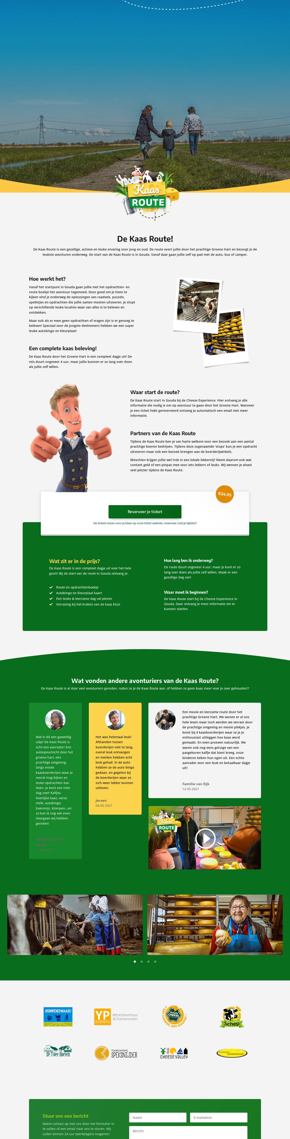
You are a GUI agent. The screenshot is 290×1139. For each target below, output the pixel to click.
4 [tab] (155, 962)
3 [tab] (148, 962)
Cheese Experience (200, 400)
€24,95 (225, 494)
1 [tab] (135, 962)
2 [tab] (141, 962)
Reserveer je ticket (145, 511)
